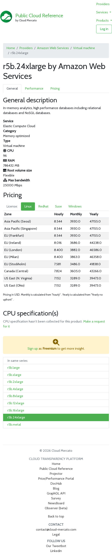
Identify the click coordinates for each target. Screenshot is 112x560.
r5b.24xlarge (16, 417)
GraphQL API (56, 493)
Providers (103, 4)
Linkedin (56, 551)
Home (10, 48)
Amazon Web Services (53, 48)
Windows (75, 206)
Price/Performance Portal (56, 478)
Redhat (43, 206)
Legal (56, 534)
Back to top (56, 516)
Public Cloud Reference (39, 15)
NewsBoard (56, 503)
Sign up (33, 348)
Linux (28, 206)
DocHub (56, 483)
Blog (56, 488)
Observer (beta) (56, 508)
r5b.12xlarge (15, 403)
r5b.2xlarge (15, 382)
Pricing (55, 88)
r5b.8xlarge (15, 396)
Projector (56, 474)
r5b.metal (14, 424)
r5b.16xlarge (15, 410)
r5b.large (13, 368)
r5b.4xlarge (15, 389)
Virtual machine (84, 48)
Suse (58, 206)
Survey (56, 498)
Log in (104, 29)
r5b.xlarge (14, 375)
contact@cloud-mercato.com (56, 529)
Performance (34, 88)
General (12, 88)
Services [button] (102, 12)
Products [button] (103, 20)
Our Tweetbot (56, 546)
